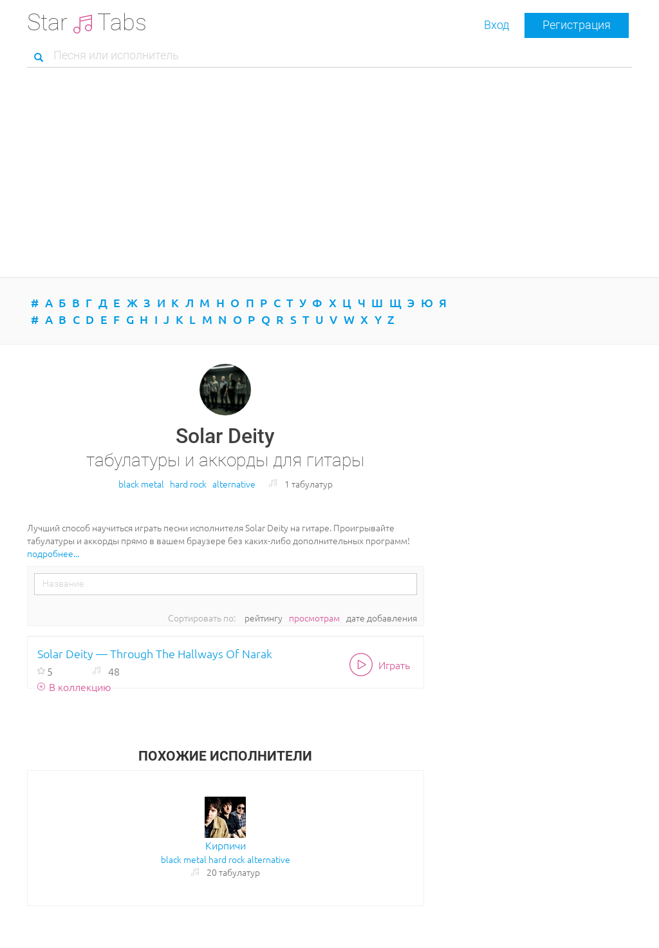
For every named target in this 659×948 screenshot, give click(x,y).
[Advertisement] (329, 174)
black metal (141, 483)
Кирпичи (225, 845)
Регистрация (577, 25)
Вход (496, 25)
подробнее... (53, 553)
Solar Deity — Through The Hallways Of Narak (154, 653)
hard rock (188, 483)
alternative (233, 483)
